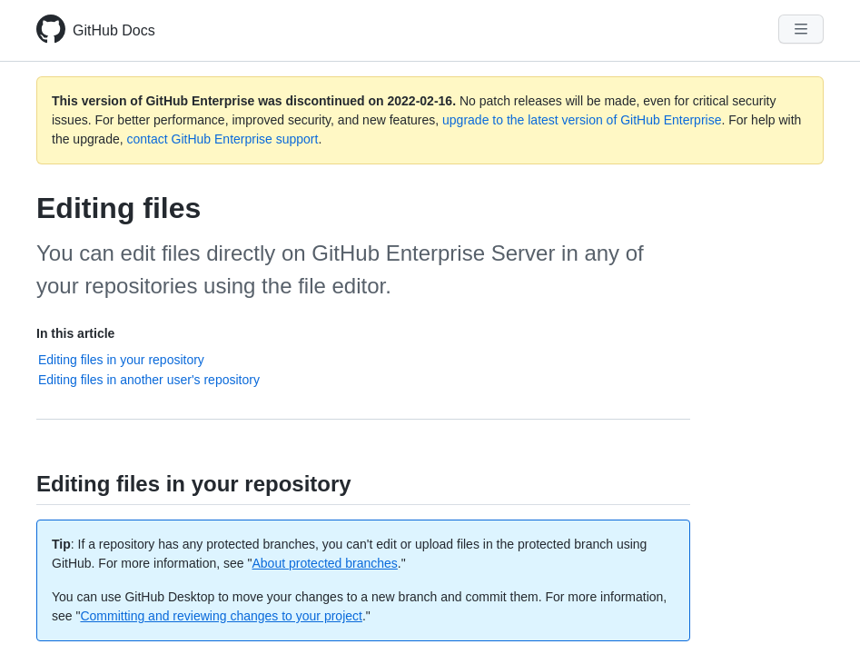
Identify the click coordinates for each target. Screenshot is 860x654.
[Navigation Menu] (801, 29)
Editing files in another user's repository (149, 379)
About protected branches (325, 563)
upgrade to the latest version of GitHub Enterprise (581, 120)
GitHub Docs (114, 30)
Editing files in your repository (121, 359)
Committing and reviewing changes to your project (221, 616)
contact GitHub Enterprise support (223, 139)
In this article (75, 333)
